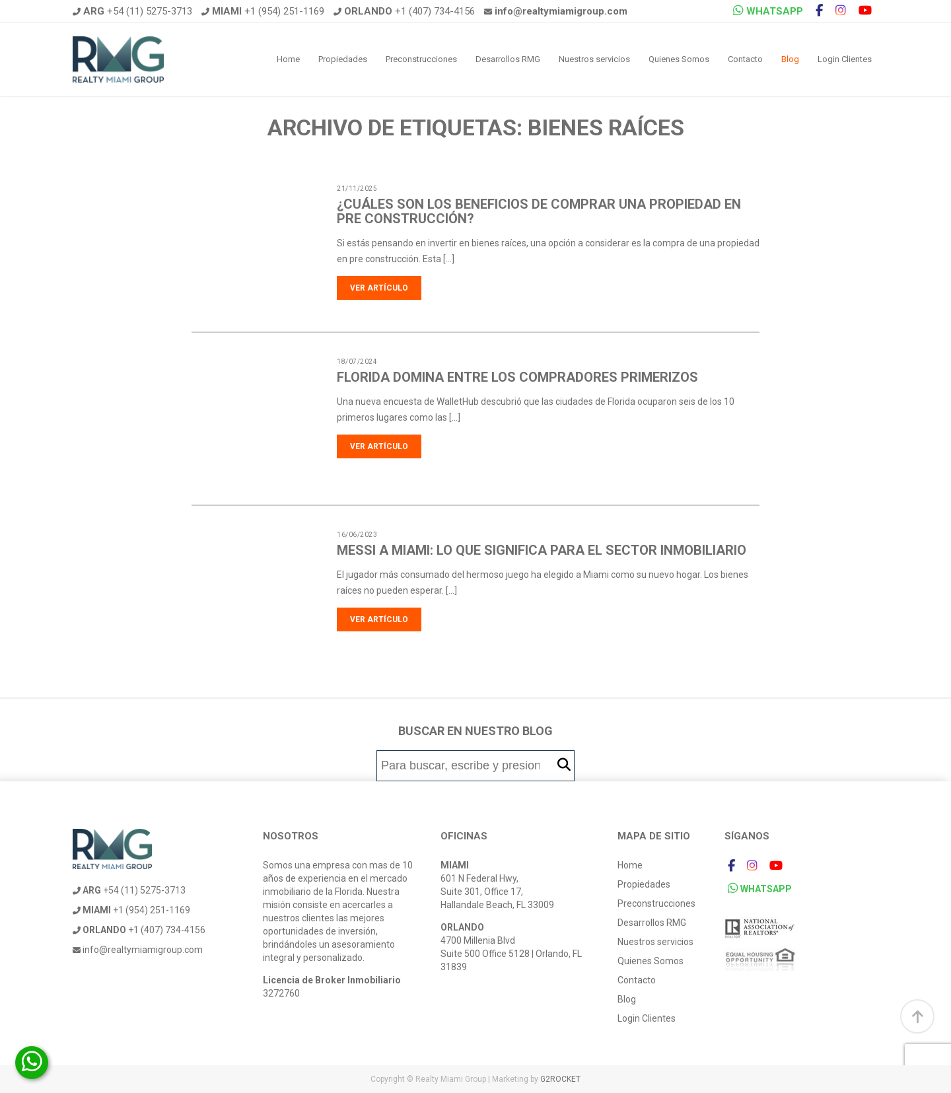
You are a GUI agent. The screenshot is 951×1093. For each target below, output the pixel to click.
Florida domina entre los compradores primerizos (517, 377)
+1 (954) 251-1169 (262, 11)
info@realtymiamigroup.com (138, 949)
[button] (564, 765)
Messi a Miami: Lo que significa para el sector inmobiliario (541, 550)
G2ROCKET (560, 1079)
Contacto (745, 59)
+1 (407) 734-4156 (404, 11)
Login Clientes (845, 59)
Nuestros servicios (594, 59)
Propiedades (342, 59)
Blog (790, 59)
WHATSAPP (768, 11)
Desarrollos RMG (508, 59)
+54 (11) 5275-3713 (132, 11)
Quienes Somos (679, 59)
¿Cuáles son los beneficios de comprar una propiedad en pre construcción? (539, 211)
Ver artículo (379, 288)
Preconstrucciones (421, 59)
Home (288, 59)
